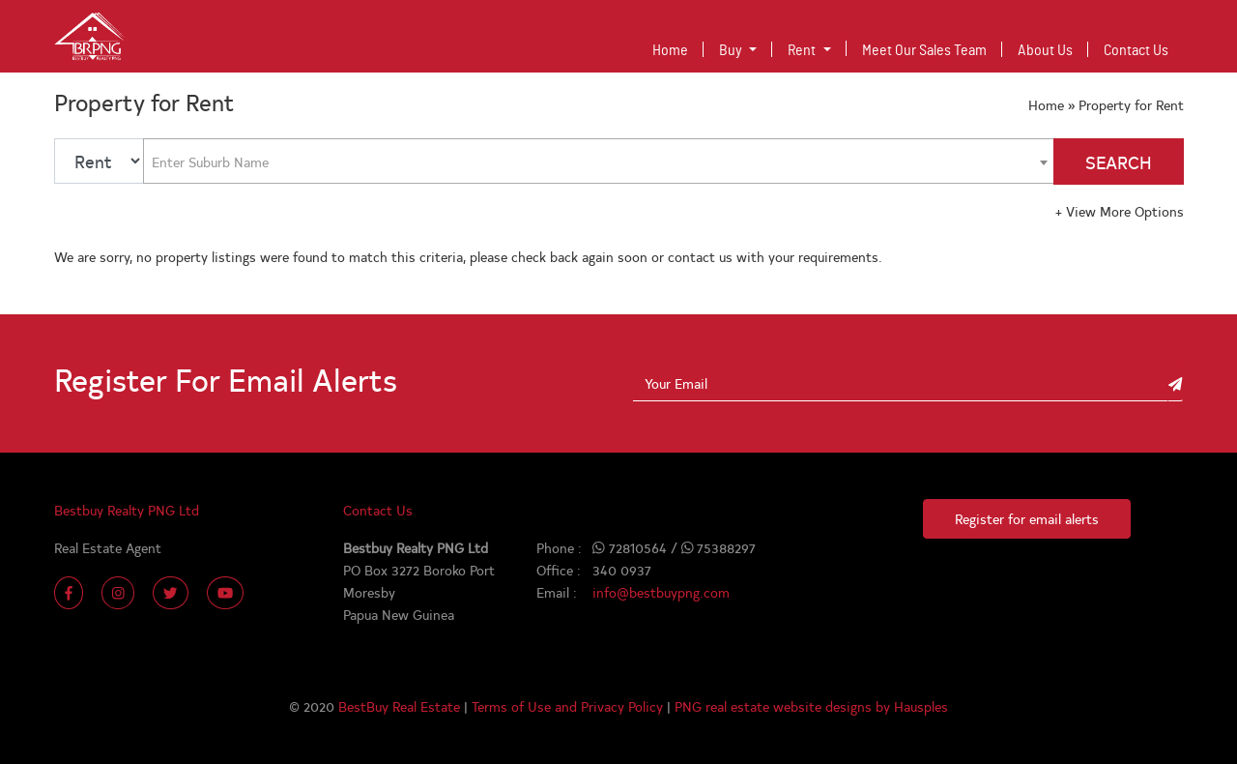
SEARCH (1118, 162)
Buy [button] (732, 50)
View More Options (1119, 210)
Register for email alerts (1027, 518)
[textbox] (216, 161)
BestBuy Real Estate (401, 706)
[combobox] (598, 161)
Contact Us (1136, 50)
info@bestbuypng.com (661, 592)
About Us (1045, 50)
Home (674, 48)
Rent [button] (803, 50)
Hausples (921, 706)
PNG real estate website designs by (784, 706)
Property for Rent (1131, 104)
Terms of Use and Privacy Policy (569, 706)
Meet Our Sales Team (924, 50)
